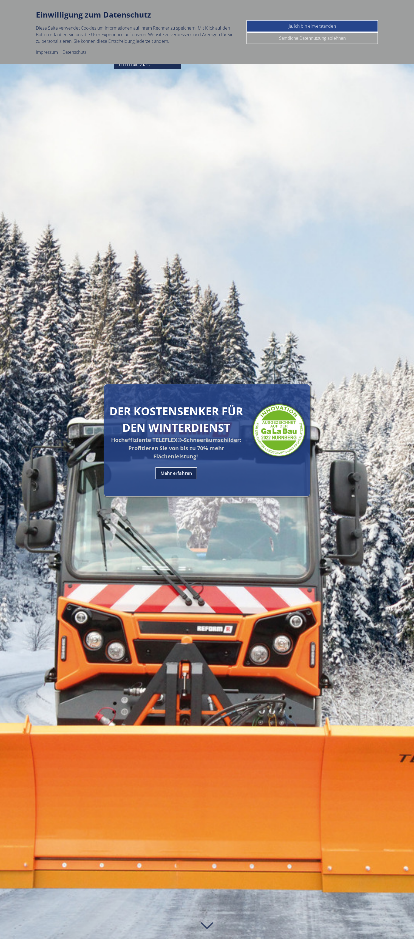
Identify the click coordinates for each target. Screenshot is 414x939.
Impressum (47, 52)
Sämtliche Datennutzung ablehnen (312, 38)
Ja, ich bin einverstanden (312, 26)
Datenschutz (74, 52)
